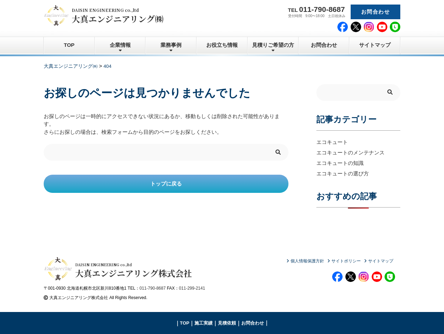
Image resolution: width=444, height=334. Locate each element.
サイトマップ (375, 45)
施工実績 (203, 323)
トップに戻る (166, 184)
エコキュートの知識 (340, 163)
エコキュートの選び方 (342, 173)
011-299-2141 (192, 288)
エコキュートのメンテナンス (350, 152)
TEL (316, 9)
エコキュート (332, 142)
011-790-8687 (152, 288)
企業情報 (120, 45)
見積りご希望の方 (273, 45)
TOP (69, 45)
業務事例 (170, 45)
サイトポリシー (346, 261)
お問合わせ (375, 12)
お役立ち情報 (222, 45)
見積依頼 (227, 323)
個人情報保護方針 (307, 261)
